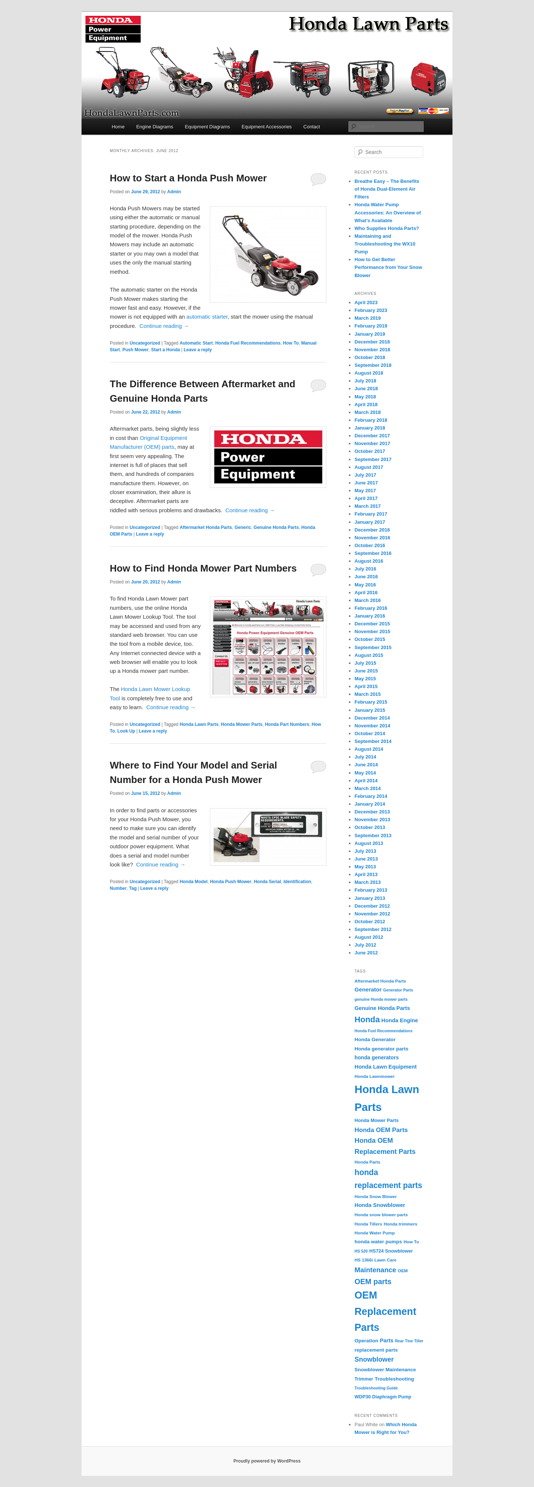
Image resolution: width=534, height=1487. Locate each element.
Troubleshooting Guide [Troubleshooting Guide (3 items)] (376, 1388)
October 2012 (370, 921)
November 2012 (372, 914)
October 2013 (370, 827)
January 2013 (370, 898)
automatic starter (207, 316)
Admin (174, 191)
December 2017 (372, 435)
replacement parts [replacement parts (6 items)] (376, 1350)
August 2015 (369, 655)
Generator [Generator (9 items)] (368, 989)
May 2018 (365, 396)
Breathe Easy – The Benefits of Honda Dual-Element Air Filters (387, 189)
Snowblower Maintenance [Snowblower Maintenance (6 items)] (385, 1369)
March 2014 (368, 788)
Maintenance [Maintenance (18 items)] (375, 1270)
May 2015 (365, 678)
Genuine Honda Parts (276, 527)
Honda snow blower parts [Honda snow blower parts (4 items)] (381, 1214)
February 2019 (371, 326)
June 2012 (366, 952)
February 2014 (371, 796)
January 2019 (370, 334)
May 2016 (365, 585)
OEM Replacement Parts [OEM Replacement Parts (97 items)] (385, 1311)
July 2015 (365, 663)
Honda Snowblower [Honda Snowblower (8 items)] (380, 1205)
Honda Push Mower (230, 881)
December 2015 (372, 623)
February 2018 (371, 420)
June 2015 (366, 671)
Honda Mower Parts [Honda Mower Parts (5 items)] (377, 1120)
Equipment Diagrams (207, 126)
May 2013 (365, 866)
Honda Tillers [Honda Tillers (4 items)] (368, 1224)
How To (291, 343)
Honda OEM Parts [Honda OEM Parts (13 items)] (381, 1130)
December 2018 (372, 342)
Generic (242, 527)
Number (118, 888)
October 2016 (370, 545)
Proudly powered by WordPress (266, 1461)
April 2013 (366, 874)
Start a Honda (165, 349)
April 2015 (366, 686)
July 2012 (365, 945)
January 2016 (370, 616)
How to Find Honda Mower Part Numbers (203, 568)
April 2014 (366, 780)
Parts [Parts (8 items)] (386, 1340)
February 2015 (371, 702)
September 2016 (373, 553)
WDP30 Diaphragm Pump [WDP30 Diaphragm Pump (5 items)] (383, 1396)
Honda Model (193, 881)
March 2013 (368, 882)
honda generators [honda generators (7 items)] (377, 1057)
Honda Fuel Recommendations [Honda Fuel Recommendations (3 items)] (383, 1031)
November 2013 (372, 819)
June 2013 (366, 859)
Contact (311, 126)
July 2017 (365, 475)
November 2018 (372, 349)
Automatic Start (195, 343)
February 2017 (371, 514)
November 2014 (372, 725)
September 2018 (373, 365)
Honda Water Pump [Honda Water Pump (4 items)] (375, 1233)
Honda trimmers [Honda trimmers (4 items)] (401, 1224)
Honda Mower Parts (242, 724)
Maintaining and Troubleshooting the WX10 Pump (385, 243)
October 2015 (370, 639)
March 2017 (368, 506)
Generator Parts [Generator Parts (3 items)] (398, 990)
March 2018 (368, 412)
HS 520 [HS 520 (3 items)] (361, 1251)
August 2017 (369, 467)
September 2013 (373, 835)
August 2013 (369, 843)
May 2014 (365, 773)
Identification (297, 881)
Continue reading (164, 326)
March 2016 (368, 600)
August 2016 (369, 561)
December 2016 (372, 530)
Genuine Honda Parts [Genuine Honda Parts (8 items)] (382, 1008)
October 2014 (370, 733)
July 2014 (365, 757)
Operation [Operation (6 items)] (366, 1340)
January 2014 (370, 804)
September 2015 (373, 647)
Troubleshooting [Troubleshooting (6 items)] (394, 1379)
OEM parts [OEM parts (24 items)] (373, 1281)
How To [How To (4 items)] (411, 1241)
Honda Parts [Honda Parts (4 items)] (367, 1162)
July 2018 (365, 381)
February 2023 (371, 310)
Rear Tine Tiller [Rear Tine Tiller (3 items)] (409, 1341)
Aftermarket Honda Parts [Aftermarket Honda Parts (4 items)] (380, 981)
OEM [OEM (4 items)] (403, 1270)
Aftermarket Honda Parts (205, 527)
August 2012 (369, 937)
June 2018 (366, 388)
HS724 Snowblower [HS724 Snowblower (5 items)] (391, 1251)
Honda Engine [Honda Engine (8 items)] (399, 1020)
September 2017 (373, 459)
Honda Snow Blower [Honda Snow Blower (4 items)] (376, 1196)
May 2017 (365, 490)
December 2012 (372, 906)
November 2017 (372, 443)
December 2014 (372, 718)
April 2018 (366, 404)
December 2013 (372, 812)
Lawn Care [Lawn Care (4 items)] (385, 1260)
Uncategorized (144, 343)
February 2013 (371, 890)
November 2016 (372, 537)
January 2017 (370, 522)
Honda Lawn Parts (198, 724)
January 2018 (370, 428)
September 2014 (373, 741)
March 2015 (368, 694)
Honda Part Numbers (287, 724)
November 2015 (372, 631)
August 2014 (369, 749)
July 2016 (365, 569)
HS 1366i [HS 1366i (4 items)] (364, 1260)
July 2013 (365, 851)
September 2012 (373, 929)
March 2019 (368, 318)
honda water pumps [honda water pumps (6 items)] (378, 1241)
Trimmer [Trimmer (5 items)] (364, 1379)
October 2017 (370, 451)
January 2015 (370, 710)
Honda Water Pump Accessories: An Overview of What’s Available (388, 212)
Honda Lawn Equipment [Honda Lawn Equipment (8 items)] (386, 1067)
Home (118, 126)
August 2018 (369, 373)
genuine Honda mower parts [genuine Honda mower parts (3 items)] (381, 999)
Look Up (126, 731)
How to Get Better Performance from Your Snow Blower (388, 267)
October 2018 (370, 357)
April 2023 (366, 302)
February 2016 (371, 608)
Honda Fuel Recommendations (247, 343)
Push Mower (135, 349)
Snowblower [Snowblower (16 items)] (374, 1359)
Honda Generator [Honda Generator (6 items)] (375, 1039)
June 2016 (366, 576)
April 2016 (366, 592)
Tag (132, 888)
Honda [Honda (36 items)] (367, 1019)
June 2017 (366, 483)
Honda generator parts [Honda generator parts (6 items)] (381, 1049)
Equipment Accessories (266, 126)
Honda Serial (267, 881)
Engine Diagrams (154, 126)
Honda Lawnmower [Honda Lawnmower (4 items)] (375, 1076)
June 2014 (366, 764)
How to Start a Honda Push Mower (188, 178)
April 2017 (366, 498)
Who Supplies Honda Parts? (387, 228)
